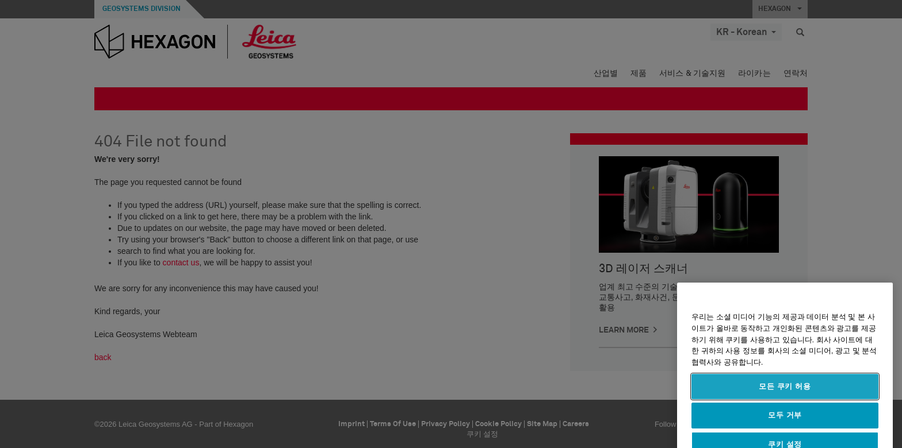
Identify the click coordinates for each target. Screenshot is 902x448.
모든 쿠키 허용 (785, 407)
